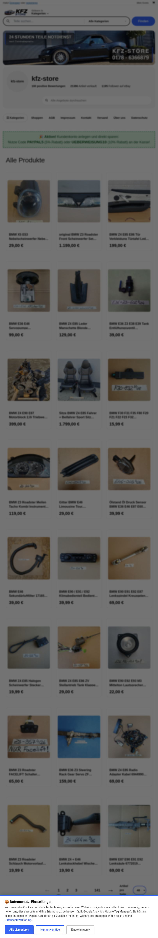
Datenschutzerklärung (18, 919)
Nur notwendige (50, 929)
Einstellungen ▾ (80, 929)
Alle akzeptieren (19, 929)
